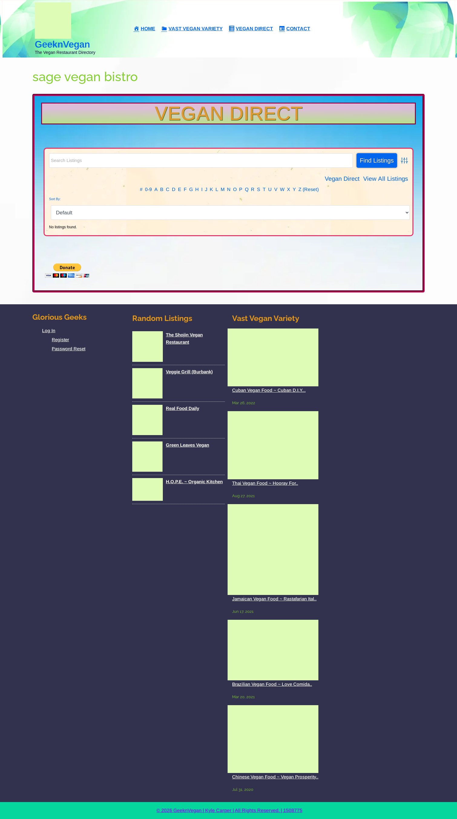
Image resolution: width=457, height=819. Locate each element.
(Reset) (311, 189)
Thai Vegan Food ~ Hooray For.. (265, 483)
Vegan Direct (229, 113)
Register (60, 339)
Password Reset (68, 348)
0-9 (148, 189)
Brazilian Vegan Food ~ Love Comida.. (272, 684)
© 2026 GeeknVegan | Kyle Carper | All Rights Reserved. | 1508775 (229, 810)
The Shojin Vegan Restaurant (184, 338)
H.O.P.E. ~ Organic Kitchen (194, 481)
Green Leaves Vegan (187, 444)
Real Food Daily (182, 408)
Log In (48, 330)
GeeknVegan (62, 44)
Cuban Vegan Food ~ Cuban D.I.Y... (269, 390)
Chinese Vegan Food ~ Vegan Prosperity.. (275, 776)
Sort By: (55, 199)
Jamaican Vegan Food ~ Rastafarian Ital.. (274, 598)
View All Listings (385, 178)
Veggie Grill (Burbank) (189, 371)
